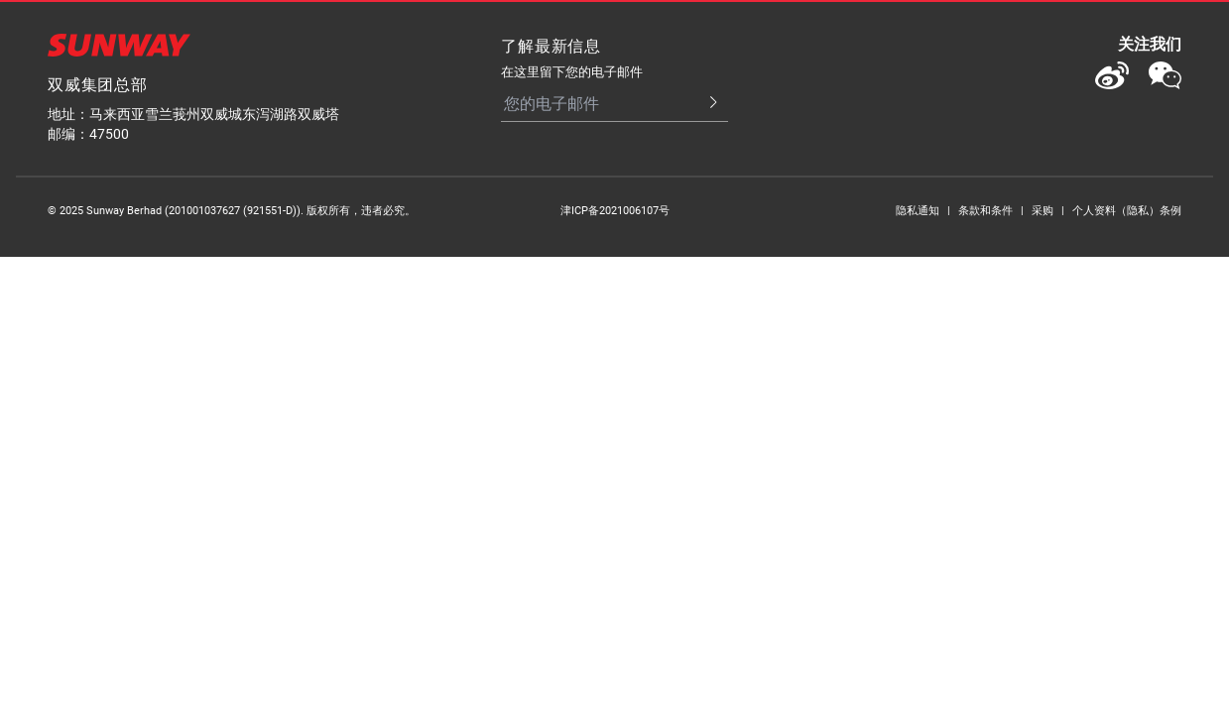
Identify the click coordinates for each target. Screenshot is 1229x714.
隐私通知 (917, 209)
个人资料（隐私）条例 (1126, 209)
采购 (1042, 209)
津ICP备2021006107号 (615, 209)
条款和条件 (985, 209)
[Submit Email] (704, 103)
